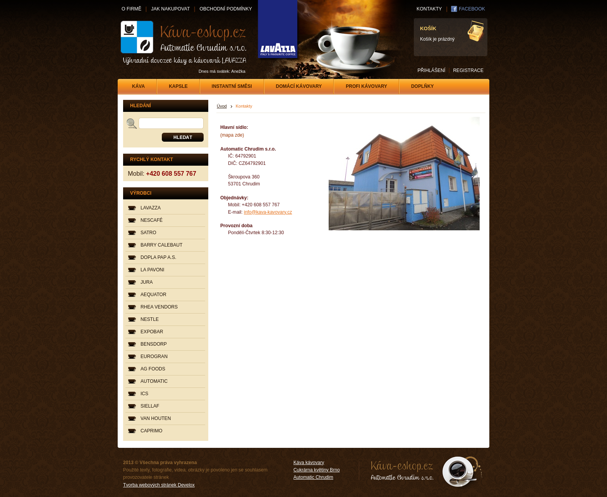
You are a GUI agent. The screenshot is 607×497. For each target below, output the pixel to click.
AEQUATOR (153, 294)
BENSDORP (154, 344)
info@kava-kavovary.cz (268, 212)
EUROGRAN (154, 356)
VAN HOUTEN (156, 418)
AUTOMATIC (154, 381)
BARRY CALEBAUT (161, 245)
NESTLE (150, 319)
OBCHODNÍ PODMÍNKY (225, 9)
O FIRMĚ (131, 9)
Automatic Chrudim (313, 477)
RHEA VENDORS (159, 307)
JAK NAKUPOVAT (170, 9)
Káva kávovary (308, 462)
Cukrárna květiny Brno (316, 470)
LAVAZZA (151, 208)
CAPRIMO (151, 431)
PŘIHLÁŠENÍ (431, 70)
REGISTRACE (468, 70)
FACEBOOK (472, 9)
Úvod (222, 106)
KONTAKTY (429, 9)
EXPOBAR (152, 331)
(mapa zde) (232, 135)
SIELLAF (150, 406)
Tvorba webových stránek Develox (159, 485)
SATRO (148, 232)
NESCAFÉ (152, 220)
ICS (144, 393)
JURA (147, 282)
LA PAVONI (152, 269)
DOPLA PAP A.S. (158, 257)
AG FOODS (153, 369)
